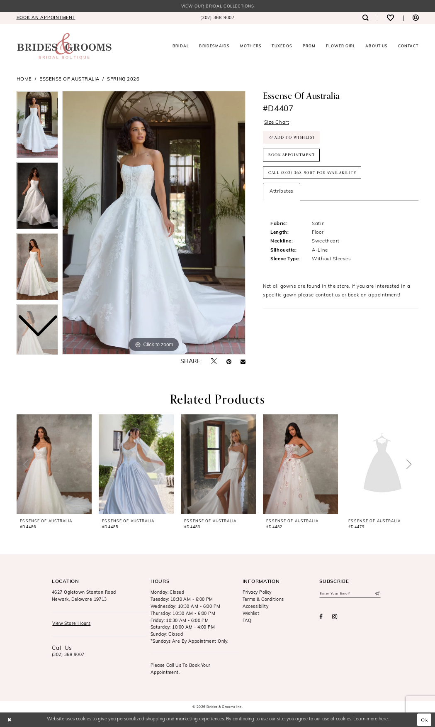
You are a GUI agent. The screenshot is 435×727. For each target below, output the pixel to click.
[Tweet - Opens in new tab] (214, 361)
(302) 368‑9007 (68, 655)
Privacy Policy (257, 592)
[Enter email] (350, 594)
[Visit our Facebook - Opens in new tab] (321, 617)
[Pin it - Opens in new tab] (228, 362)
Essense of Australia (69, 79)
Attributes (281, 191)
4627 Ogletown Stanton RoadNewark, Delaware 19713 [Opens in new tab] (84, 596)
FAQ (247, 621)
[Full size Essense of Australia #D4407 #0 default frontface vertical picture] (154, 223)
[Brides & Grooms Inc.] (64, 46)
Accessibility (256, 607)
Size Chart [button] (276, 122)
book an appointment (373, 295)
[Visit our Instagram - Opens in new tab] (335, 617)
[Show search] (365, 18)
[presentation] (54, 464)
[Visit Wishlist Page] (390, 18)
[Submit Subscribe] (377, 594)
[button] (415, 18)
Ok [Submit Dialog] (424, 719)
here (383, 719)
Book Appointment (291, 155)
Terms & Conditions (263, 599)
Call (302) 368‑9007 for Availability (312, 173)
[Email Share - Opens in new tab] (243, 362)
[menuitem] (45, 18)
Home (24, 79)
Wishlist (251, 614)
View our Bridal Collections (217, 6)
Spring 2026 (123, 79)
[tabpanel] (154, 223)
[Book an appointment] (45, 18)
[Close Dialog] (9, 719)
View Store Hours (71, 624)
